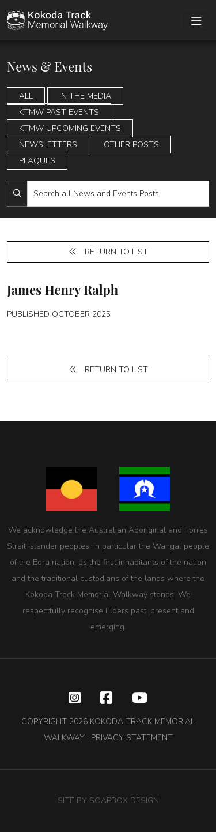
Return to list (108, 251)
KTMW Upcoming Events (70, 128)
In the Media (85, 96)
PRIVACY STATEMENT (132, 737)
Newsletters (48, 144)
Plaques (37, 160)
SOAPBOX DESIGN (124, 800)
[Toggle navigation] (196, 22)
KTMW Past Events (59, 112)
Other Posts (131, 144)
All (26, 96)
